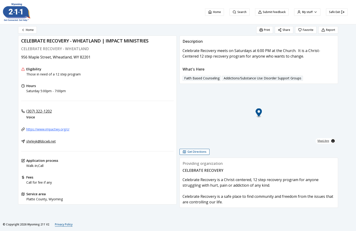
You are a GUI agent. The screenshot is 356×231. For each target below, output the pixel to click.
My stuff (307, 12)
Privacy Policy (64, 224)
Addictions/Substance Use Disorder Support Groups (262, 78)
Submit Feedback (272, 12)
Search (239, 12)
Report (328, 30)
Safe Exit (337, 12)
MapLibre (323, 141)
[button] (259, 113)
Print (264, 30)
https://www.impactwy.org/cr (48, 129)
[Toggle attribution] (333, 141)
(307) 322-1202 (39, 111)
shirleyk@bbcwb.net (41, 141)
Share (284, 30)
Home (214, 12)
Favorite (305, 30)
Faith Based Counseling (202, 78)
